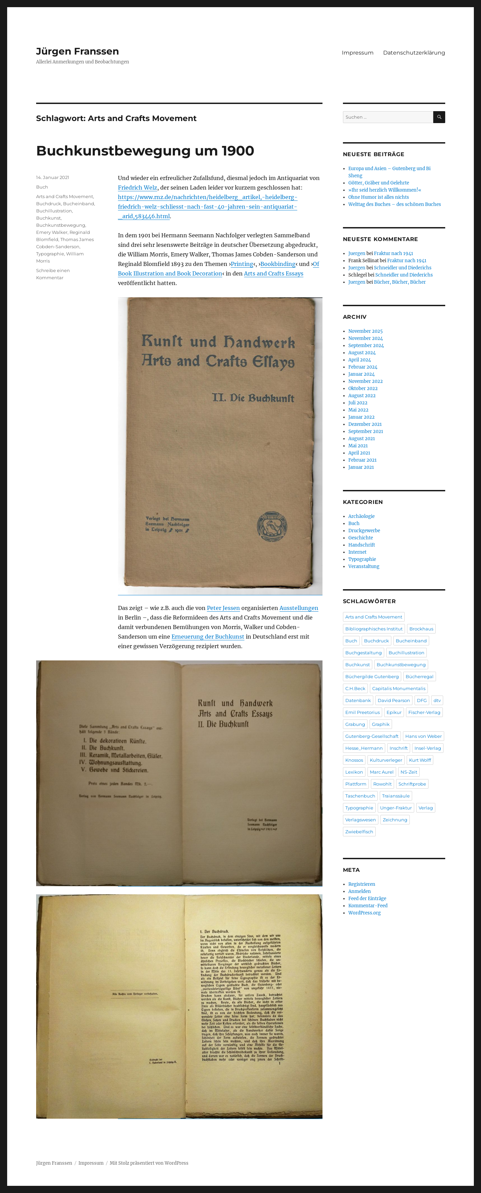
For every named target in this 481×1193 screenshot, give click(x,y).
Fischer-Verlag (424, 712)
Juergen (356, 253)
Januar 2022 (361, 417)
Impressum (358, 52)
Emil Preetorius (362, 712)
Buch (42, 187)
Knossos (354, 760)
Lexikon (354, 772)
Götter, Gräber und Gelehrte (378, 183)
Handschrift (361, 545)
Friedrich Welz (137, 187)
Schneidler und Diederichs (403, 268)
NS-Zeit (409, 772)
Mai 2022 (358, 410)
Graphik (381, 724)
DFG (422, 700)
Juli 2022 (357, 403)
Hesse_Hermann (364, 748)
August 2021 (361, 439)
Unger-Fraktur (396, 807)
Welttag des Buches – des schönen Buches (394, 204)
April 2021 (359, 453)
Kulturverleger (386, 760)
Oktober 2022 (363, 388)
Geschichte (360, 538)
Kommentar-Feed (368, 906)
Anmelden (359, 891)
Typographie (50, 253)
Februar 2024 (362, 367)
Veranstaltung (363, 566)
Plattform (355, 784)
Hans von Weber (423, 736)
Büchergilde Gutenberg (372, 676)
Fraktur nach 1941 (393, 253)
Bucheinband (78, 203)
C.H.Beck (355, 688)
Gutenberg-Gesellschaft (372, 736)
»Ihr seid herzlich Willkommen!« (384, 190)
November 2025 (365, 331)
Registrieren (361, 884)
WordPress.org (364, 913)
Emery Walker (51, 232)
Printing (242, 263)
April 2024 (359, 360)
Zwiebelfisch (359, 831)
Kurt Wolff (420, 760)
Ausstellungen (299, 608)
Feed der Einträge (367, 898)
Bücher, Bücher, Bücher (400, 282)
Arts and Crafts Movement (64, 196)
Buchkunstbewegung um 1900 (145, 150)
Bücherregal (420, 676)
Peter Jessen (223, 608)
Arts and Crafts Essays (273, 273)
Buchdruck (48, 203)
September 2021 (365, 431)
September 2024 (366, 345)
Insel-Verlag (428, 748)
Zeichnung (395, 819)
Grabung (355, 724)
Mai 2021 (358, 446)
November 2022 (365, 381)
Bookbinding (278, 263)
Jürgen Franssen (77, 51)
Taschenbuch (360, 796)
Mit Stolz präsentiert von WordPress (149, 1163)
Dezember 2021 (365, 424)
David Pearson (394, 700)
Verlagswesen (360, 819)
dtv (437, 700)
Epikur (394, 712)
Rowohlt (382, 784)
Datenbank (358, 700)
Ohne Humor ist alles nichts (378, 197)
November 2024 (365, 338)
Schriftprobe (412, 784)
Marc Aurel (382, 772)
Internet (357, 552)
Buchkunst (48, 218)
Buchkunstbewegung (60, 225)
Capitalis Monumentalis (398, 688)
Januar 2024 (361, 374)
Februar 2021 (362, 460)
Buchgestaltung (363, 652)
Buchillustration (54, 210)
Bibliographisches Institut (374, 628)
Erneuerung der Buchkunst (207, 636)
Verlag (426, 807)
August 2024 (362, 353)
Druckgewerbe (364, 531)
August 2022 (362, 396)
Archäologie (361, 516)
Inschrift (399, 748)
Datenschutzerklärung (414, 52)
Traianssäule (396, 796)
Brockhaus (421, 628)
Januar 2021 (361, 467)
